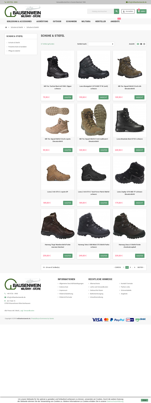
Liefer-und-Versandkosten (99, 287)
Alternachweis (95, 283)
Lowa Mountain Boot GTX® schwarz (130, 139)
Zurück (117, 267)
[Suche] (103, 11)
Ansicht (131, 44)
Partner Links (125, 287)
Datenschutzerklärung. (115, 401)
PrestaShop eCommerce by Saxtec (42, 318)
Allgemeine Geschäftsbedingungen (71, 283)
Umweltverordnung (96, 297)
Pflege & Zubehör (14, 51)
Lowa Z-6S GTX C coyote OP (57, 192)
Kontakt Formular (127, 283)
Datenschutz (63, 287)
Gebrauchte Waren (96, 290)
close (145, 400)
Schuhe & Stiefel (14, 42)
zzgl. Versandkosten (27, 311)
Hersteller (100, 21)
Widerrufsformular (65, 297)
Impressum (63, 290)
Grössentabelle (126, 290)
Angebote (116, 20)
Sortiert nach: (82, 44)
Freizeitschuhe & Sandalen (17, 47)
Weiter (141, 267)
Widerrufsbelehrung (66, 294)
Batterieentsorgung (96, 294)
